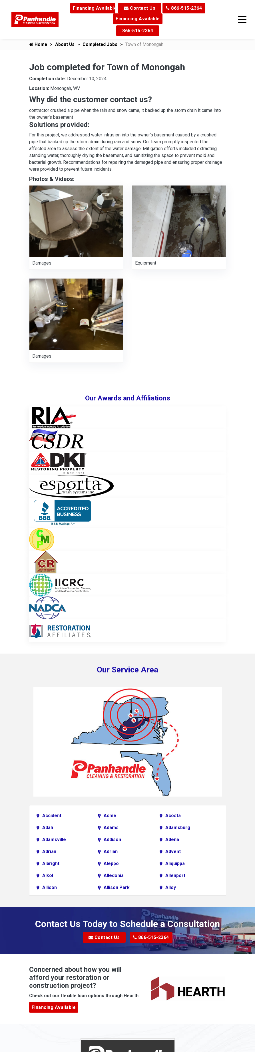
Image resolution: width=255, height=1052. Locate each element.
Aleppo (111, 863)
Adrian (49, 851)
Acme (110, 815)
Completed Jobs (101, 44)
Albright (50, 863)
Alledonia (114, 875)
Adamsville (54, 839)
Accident (51, 815)
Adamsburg (177, 827)
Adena (172, 839)
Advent (173, 851)
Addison (112, 839)
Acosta (173, 815)
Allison (49, 887)
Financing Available (94, 8)
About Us (65, 44)
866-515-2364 (184, 8)
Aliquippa (175, 863)
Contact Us (139, 8)
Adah (47, 827)
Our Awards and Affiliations (127, 398)
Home (38, 44)
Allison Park (117, 887)
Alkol (47, 875)
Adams (111, 827)
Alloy (170, 887)
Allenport (175, 875)
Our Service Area (127, 669)
